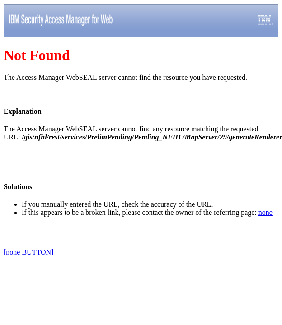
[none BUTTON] (28, 252)
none (265, 212)
